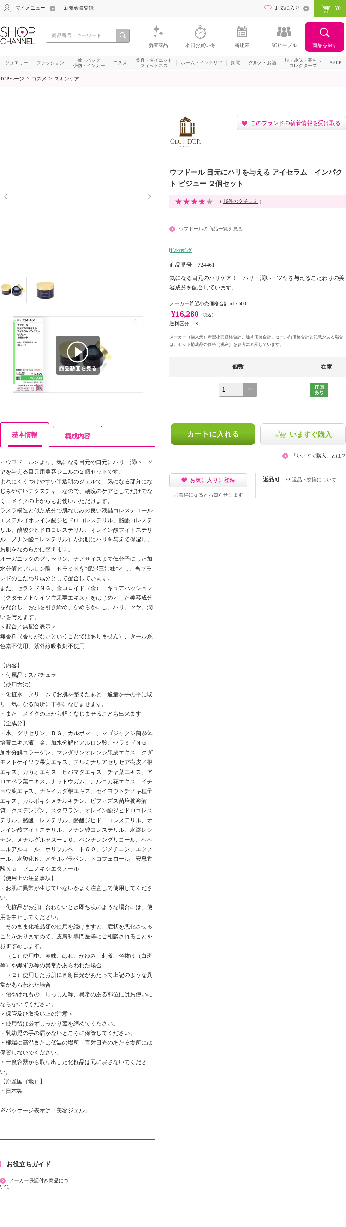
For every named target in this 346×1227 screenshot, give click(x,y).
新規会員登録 (79, 8)
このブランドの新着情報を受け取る (295, 123)
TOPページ (12, 79)
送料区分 (179, 323)
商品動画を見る (78, 355)
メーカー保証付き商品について (34, 1183)
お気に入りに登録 (212, 480)
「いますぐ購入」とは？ (319, 455)
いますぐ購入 (311, 434)
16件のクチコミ (240, 201)
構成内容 (77, 436)
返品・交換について (314, 479)
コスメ (39, 79)
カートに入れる (213, 434)
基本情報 (24, 434)
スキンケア (66, 79)
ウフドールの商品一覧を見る (211, 228)
